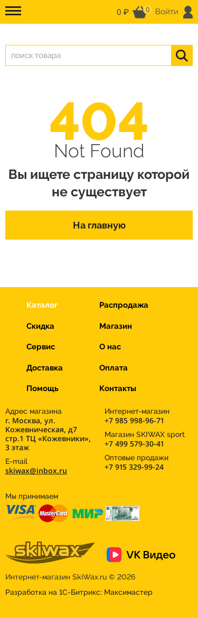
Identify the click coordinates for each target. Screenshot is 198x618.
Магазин (115, 326)
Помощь (42, 388)
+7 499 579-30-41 (134, 444)
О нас (110, 346)
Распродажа (123, 305)
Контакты (117, 388)
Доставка (44, 368)
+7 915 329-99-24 (134, 467)
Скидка (40, 326)
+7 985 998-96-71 (134, 420)
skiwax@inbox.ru (36, 470)
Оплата (113, 368)
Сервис (40, 346)
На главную (99, 225)
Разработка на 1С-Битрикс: (79, 592)
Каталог (42, 305)
